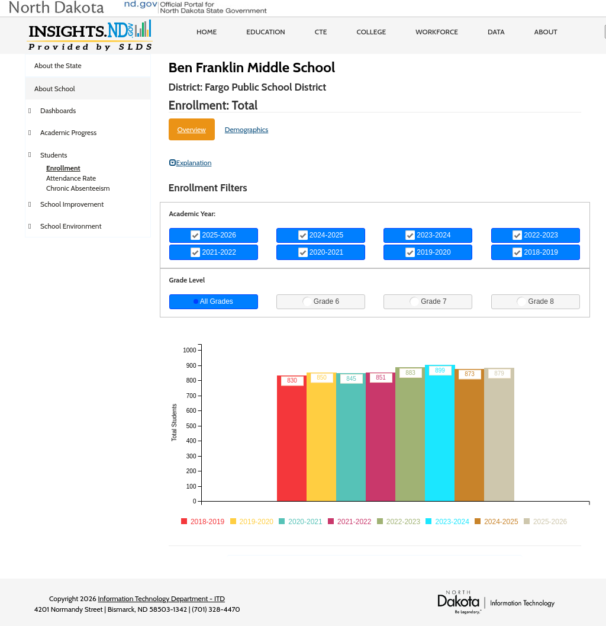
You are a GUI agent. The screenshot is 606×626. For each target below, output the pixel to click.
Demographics (247, 129)
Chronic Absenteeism (78, 188)
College (371, 31)
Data (496, 31)
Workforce (436, 31)
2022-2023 (535, 235)
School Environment (71, 225)
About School (54, 88)
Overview (192, 129)
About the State (58, 65)
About (545, 31)
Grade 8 (535, 301)
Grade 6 (321, 301)
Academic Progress (68, 132)
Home (206, 31)
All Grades (213, 301)
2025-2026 (213, 235)
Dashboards (58, 110)
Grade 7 (428, 301)
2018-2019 (535, 252)
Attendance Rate (71, 178)
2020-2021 (321, 252)
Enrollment (63, 167)
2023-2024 (428, 235)
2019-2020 (428, 252)
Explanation (190, 162)
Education (265, 31)
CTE (321, 31)
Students (53, 154)
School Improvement (72, 204)
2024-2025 (321, 235)
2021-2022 (213, 252)
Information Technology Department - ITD (161, 598)
